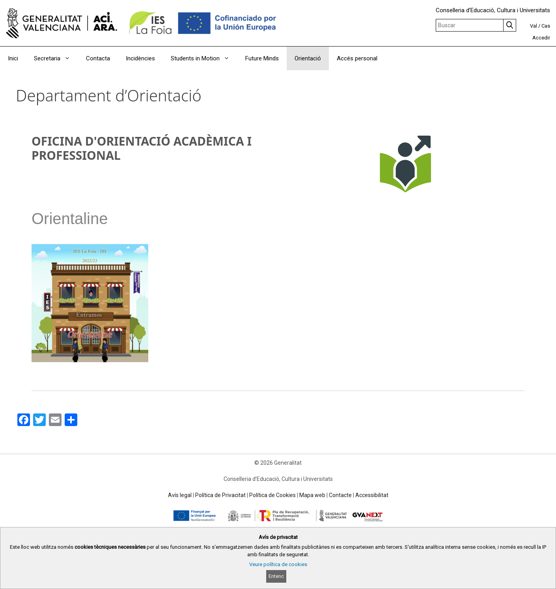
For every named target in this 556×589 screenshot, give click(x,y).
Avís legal (180, 495)
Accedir (541, 38)
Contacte (340, 495)
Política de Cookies (272, 495)
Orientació (308, 58)
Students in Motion (204, 58)
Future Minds (262, 58)
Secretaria (56, 58)
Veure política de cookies (278, 564)
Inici (13, 58)
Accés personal (357, 58)
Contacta (98, 58)
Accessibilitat (371, 495)
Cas (545, 26)
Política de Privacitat (220, 495)
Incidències (140, 58)
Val (533, 26)
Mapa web (312, 495)
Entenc (276, 576)
